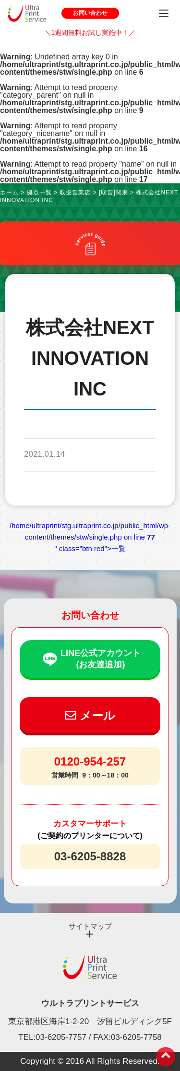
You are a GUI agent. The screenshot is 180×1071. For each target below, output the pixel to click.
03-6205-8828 (90, 856)
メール (90, 715)
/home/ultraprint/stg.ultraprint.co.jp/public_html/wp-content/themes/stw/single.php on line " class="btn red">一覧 (90, 536)
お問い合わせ (90, 13)
